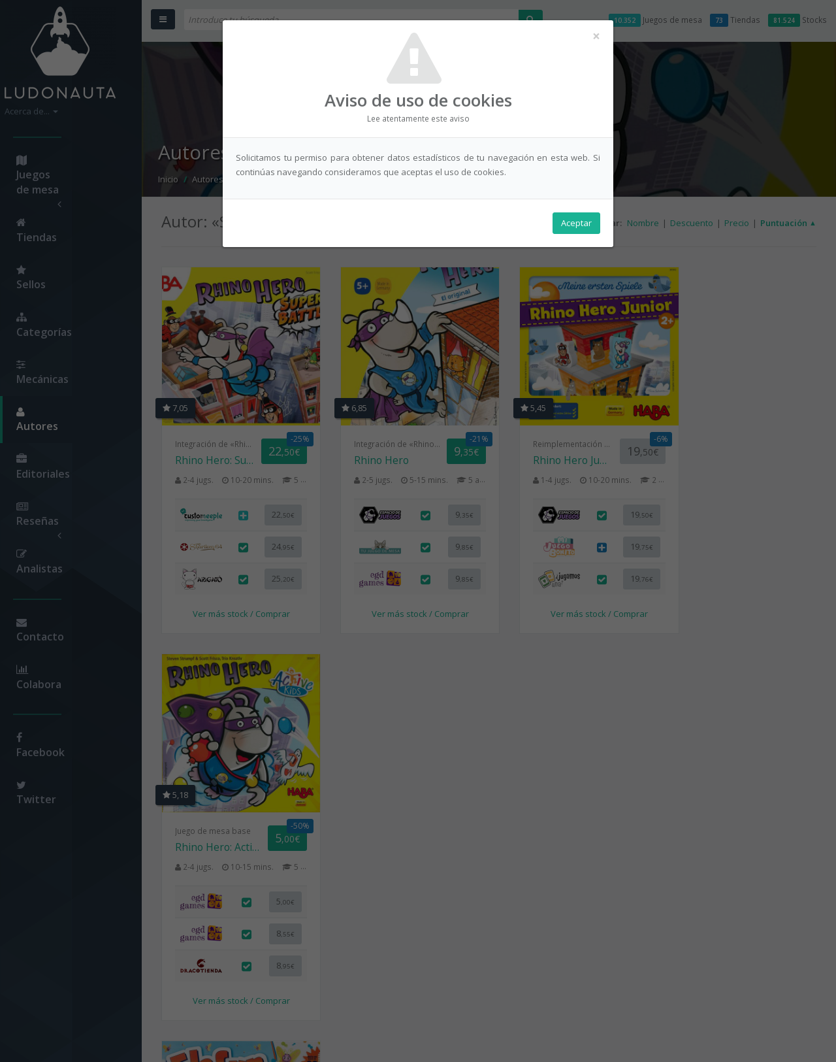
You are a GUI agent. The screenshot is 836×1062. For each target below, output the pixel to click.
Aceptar (576, 223)
